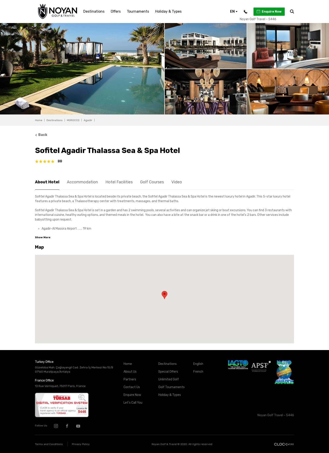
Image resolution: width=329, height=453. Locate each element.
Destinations (94, 11)
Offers (116, 11)
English (198, 364)
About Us (130, 372)
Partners (130, 379)
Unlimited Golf (168, 379)
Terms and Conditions (49, 444)
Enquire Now (269, 11)
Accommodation (82, 182)
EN (234, 11)
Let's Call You (133, 403)
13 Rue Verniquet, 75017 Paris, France (60, 386)
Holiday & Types (168, 11)
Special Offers (168, 372)
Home (38, 120)
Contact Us (132, 387)
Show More (42, 237)
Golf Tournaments (171, 387)
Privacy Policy (81, 444)
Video (176, 182)
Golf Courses (152, 182)
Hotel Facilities (119, 182)
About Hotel (47, 182)
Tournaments (138, 11)
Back (41, 135)
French (198, 372)
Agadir (88, 120)
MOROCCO (73, 120)
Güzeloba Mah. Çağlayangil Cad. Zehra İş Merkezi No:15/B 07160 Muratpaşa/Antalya (74, 369)
